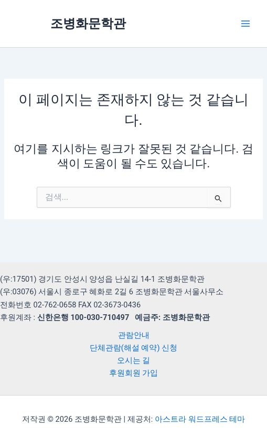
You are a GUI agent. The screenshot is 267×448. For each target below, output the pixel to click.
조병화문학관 (88, 23)
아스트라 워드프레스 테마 (200, 419)
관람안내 (133, 335)
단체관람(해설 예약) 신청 (133, 348)
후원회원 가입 (133, 373)
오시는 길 (134, 360)
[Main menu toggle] (245, 24)
